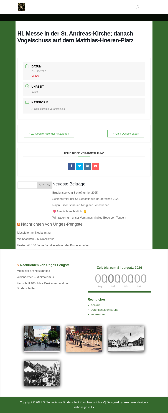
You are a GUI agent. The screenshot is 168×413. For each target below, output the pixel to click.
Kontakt (95, 305)
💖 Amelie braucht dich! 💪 (69, 211)
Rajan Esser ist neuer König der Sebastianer (80, 205)
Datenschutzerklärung (104, 309)
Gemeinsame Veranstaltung (48, 108)
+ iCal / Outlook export (126, 133)
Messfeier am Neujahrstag (34, 232)
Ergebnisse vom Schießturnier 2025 (75, 192)
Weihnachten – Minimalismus (35, 239)
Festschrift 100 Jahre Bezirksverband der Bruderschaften (53, 245)
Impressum (98, 314)
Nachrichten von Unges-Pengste (52, 224)
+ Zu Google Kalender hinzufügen (49, 133)
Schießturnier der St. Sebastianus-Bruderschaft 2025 (85, 198)
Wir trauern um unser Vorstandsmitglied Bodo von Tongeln (89, 217)
